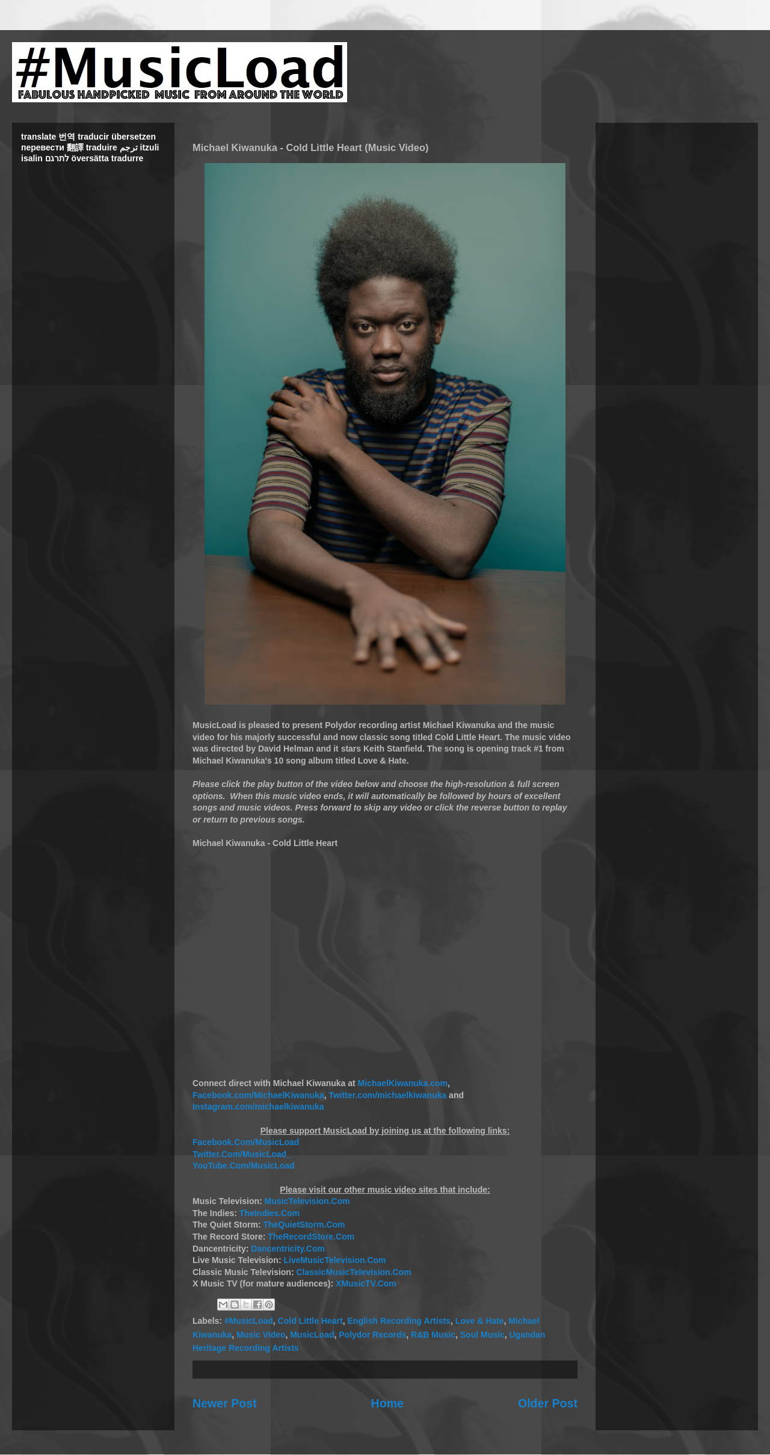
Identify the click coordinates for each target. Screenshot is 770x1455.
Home (387, 1403)
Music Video (260, 1334)
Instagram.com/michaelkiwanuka (258, 1106)
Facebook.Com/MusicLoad (245, 1142)
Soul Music (482, 1334)
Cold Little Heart (310, 1321)
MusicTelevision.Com (307, 1201)
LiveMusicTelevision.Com (334, 1260)
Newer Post (224, 1403)
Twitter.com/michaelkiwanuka (387, 1095)
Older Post (548, 1403)
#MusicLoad (248, 1321)
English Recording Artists (399, 1321)
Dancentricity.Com (288, 1248)
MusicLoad (312, 1334)
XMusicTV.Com (366, 1283)
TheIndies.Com (269, 1213)
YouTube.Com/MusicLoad (243, 1165)
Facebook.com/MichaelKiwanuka (258, 1095)
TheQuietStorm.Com (304, 1224)
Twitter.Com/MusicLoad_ (241, 1154)
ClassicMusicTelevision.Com (353, 1272)
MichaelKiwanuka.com (403, 1083)
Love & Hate (479, 1321)
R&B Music (433, 1334)
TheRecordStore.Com (311, 1236)
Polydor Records (372, 1334)
